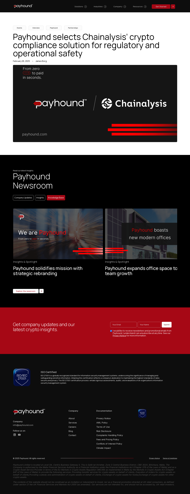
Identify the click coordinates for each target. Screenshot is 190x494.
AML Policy (102, 422)
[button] (81, 6)
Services (73, 422)
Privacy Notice (119, 337)
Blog (71, 431)
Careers (72, 427)
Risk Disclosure (103, 431)
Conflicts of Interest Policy (109, 443)
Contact (72, 435)
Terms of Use (103, 427)
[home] (23, 6)
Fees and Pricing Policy (107, 439)
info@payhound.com (23, 425)
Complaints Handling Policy (109, 435)
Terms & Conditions (170, 458)
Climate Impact (103, 448)
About (72, 418)
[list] (95, 246)
